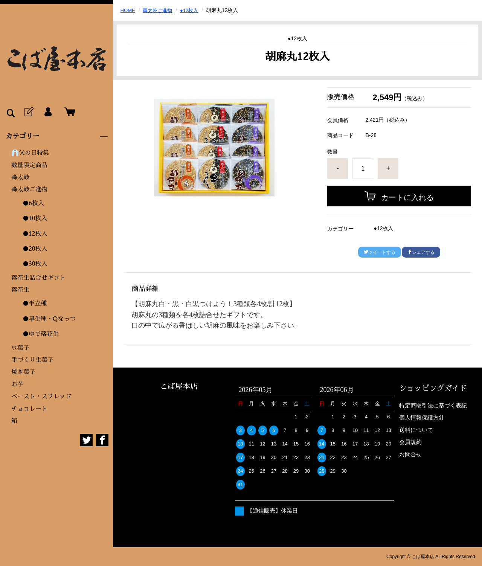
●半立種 (35, 304)
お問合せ (410, 454)
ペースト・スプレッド (41, 397)
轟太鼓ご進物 (29, 189)
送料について (416, 430)
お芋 (17, 384)
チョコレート (29, 409)
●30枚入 (35, 264)
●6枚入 (33, 203)
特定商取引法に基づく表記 (433, 405)
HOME (128, 10)
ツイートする (379, 252)
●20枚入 (35, 249)
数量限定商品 (29, 165)
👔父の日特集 (30, 153)
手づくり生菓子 (32, 360)
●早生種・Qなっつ (49, 319)
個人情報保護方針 (421, 417)
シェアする (421, 252)
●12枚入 (35, 234)
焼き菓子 (23, 372)
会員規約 (410, 442)
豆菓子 (20, 348)
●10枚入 (35, 218)
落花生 (20, 290)
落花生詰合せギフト (38, 278)
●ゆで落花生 (41, 334)
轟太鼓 (20, 177)
